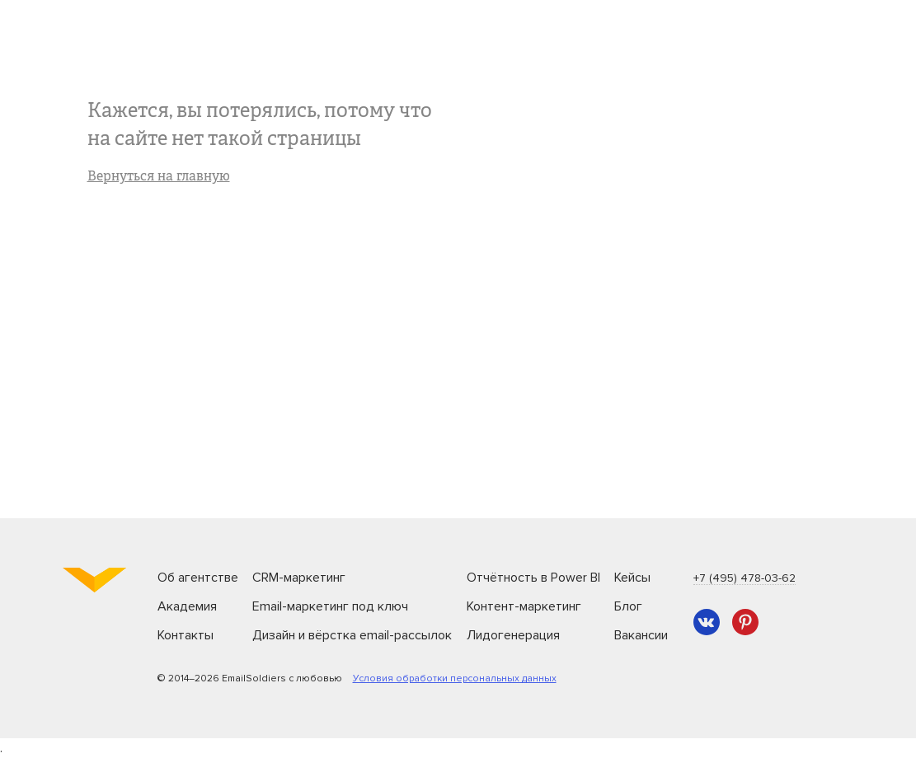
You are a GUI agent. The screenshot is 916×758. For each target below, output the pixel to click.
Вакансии (641, 635)
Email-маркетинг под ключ (330, 606)
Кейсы (632, 577)
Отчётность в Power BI (533, 577)
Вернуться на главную (158, 177)
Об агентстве (197, 577)
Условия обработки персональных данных (455, 678)
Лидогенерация (513, 635)
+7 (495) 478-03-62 (744, 578)
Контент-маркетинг (524, 606)
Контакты (185, 635)
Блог (628, 606)
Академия (187, 606)
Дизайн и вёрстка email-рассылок (352, 635)
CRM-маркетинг (298, 577)
